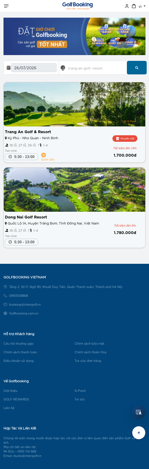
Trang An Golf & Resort (28, 131)
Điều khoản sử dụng (18, 361)
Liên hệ (8, 408)
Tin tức (79, 399)
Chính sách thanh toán (20, 352)
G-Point (80, 391)
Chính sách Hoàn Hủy (90, 352)
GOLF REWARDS (16, 399)
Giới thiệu (10, 391)
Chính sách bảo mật (89, 343)
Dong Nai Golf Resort (26, 216)
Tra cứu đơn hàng (87, 361)
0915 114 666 (26, 451)
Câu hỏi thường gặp (18, 343)
